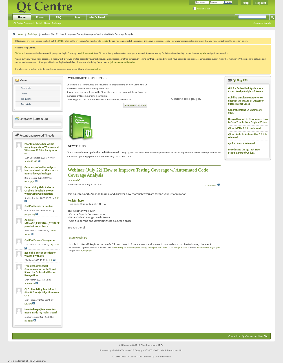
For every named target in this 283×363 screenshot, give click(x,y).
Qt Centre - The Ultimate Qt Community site (149, 356)
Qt (81, 250)
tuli (50, 260)
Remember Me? (201, 8)
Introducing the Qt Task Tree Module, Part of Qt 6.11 (244, 151)
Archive (258, 336)
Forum (40, 17)
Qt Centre (19, 53)
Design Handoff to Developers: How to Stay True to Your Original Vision (248, 120)
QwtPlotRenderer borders (38, 206)
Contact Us (234, 336)
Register (260, 2)
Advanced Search (262, 23)
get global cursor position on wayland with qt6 (40, 254)
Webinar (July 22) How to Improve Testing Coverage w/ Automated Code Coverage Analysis (150, 247)
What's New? (97, 17)
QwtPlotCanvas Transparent (39, 240)
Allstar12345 (30, 161)
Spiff (57, 198)
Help (246, 2)
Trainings (56, 23)
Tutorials (26, 104)
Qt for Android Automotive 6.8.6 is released (247, 136)
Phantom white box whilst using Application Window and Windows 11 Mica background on (41, 148)
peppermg (29, 214)
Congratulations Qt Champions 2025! (245, 111)
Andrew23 (29, 283)
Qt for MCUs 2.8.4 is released (244, 128)
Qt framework (86, 53)
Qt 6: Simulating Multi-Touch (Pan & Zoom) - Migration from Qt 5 (41, 292)
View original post (212, 247)
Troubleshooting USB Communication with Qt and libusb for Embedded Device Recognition (40, 270)
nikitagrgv (29, 181)
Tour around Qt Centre (135, 105)
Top (266, 336)
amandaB (201, 247)
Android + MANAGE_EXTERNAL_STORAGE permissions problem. (42, 223)
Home (21, 17)
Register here (76, 200)
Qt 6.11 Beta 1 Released (241, 143)
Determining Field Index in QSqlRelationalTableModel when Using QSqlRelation (39, 190)
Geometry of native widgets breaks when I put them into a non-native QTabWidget (41, 170)
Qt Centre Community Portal (27, 23)
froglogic (87, 250)
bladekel (28, 320)
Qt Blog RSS (240, 80)
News (47, 23)
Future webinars (77, 237)
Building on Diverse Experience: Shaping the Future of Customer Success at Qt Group (246, 100)
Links (76, 17)
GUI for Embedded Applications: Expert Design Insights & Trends (246, 90)
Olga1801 (54, 244)
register (203, 53)
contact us (96, 68)
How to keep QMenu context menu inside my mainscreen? (40, 311)
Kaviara (28, 303)
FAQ (59, 17)
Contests (26, 88)
